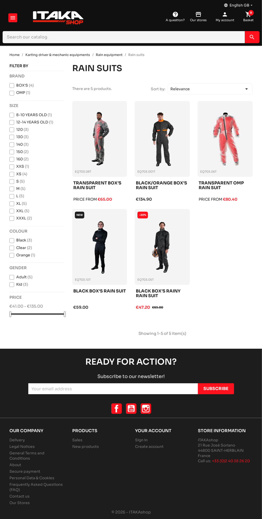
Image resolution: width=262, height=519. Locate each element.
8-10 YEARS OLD (34, 114)
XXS (22, 166)
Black (24, 240)
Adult (24, 277)
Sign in (141, 440)
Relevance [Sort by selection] (210, 89)
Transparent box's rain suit (97, 185)
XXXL (24, 218)
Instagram (146, 408)
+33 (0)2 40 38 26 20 (231, 461)
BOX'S (25, 85)
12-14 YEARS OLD (34, 122)
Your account (153, 430)
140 (22, 144)
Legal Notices (22, 446)
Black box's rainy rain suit (158, 293)
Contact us (19, 496)
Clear (24, 247)
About (15, 464)
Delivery (17, 440)
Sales (77, 440)
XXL (22, 210)
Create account (149, 446)
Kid (22, 284)
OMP (23, 92)
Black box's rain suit (99, 291)
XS (21, 174)
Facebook (116, 408)
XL (21, 203)
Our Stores (19, 502)
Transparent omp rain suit (221, 185)
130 (22, 136)
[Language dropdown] (239, 4)
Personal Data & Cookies (31, 478)
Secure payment (24, 471)
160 (22, 159)
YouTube (131, 408)
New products (85, 446)
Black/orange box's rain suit (161, 185)
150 (22, 151)
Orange (25, 255)
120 (22, 129)
